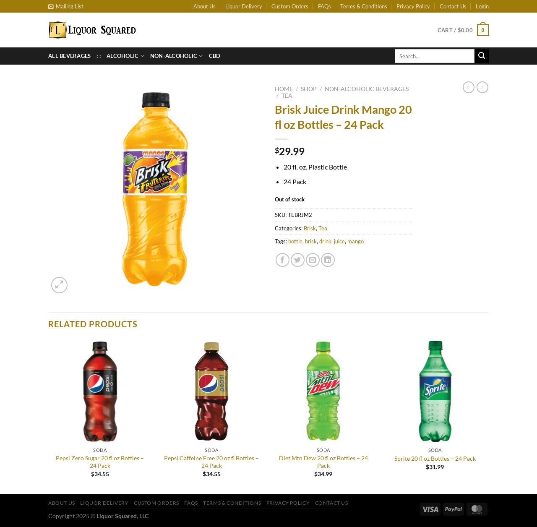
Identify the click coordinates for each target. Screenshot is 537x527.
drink (325, 241)
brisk (311, 241)
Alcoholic (125, 56)
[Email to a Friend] (313, 260)
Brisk (310, 228)
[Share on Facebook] (282, 260)
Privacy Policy (413, 6)
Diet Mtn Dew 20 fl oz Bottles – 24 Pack (323, 462)
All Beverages (69, 55)
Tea (287, 95)
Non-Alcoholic (176, 56)
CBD (215, 55)
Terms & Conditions (363, 6)
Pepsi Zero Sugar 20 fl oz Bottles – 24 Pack (100, 462)
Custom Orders (289, 6)
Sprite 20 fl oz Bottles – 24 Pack (435, 458)
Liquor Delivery (243, 6)
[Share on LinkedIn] (328, 260)
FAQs (324, 6)
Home (284, 89)
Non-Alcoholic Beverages (367, 89)
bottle (295, 241)
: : (98, 55)
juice (339, 241)
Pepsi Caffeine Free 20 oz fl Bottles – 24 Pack (211, 462)
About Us (204, 6)
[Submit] (481, 56)
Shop (309, 89)
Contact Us (453, 6)
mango (355, 241)
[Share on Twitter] (298, 260)
